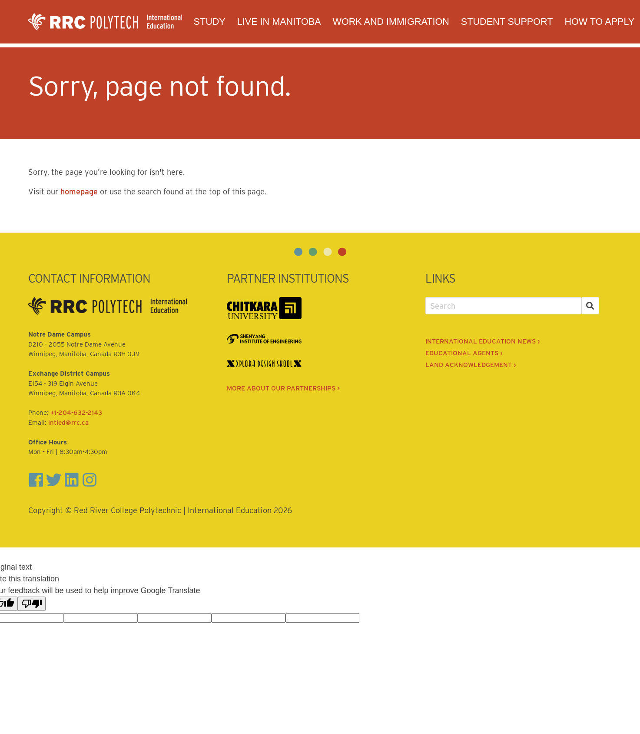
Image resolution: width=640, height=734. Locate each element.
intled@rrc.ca (68, 423)
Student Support (507, 21)
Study (209, 21)
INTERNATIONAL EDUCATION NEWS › (482, 341)
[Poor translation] (32, 604)
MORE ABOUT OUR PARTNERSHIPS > (283, 388)
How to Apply (599, 21)
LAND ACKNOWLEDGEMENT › (470, 365)
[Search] (590, 306)
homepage (79, 191)
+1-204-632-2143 (76, 413)
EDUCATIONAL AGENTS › (463, 353)
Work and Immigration (391, 21)
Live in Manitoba (279, 21)
